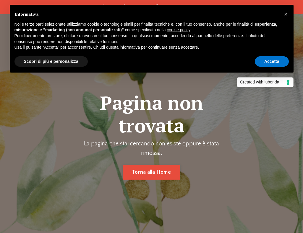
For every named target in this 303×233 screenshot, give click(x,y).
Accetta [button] (271, 61)
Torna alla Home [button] (151, 172)
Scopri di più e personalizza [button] (51, 61)
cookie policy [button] (178, 29)
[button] (286, 14)
